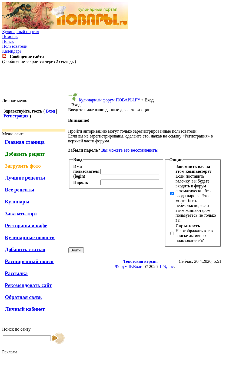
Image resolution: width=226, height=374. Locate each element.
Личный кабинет (25, 309)
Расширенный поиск (29, 261)
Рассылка (16, 273)
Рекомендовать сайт (28, 285)
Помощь (10, 36)
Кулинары (17, 201)
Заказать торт (21, 213)
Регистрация (16, 116)
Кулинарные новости (30, 237)
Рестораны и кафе (26, 225)
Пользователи (15, 46)
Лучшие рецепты (25, 178)
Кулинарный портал (20, 31)
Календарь (12, 51)
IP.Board (136, 266)
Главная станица (25, 142)
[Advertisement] (113, 81)
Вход (50, 111)
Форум (121, 266)
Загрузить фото (23, 166)
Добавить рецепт (25, 154)
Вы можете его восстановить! (129, 150)
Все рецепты (19, 190)
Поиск (8, 41)
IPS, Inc (167, 266)
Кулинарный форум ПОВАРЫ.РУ (109, 100)
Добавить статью (25, 249)
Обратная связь (23, 297)
